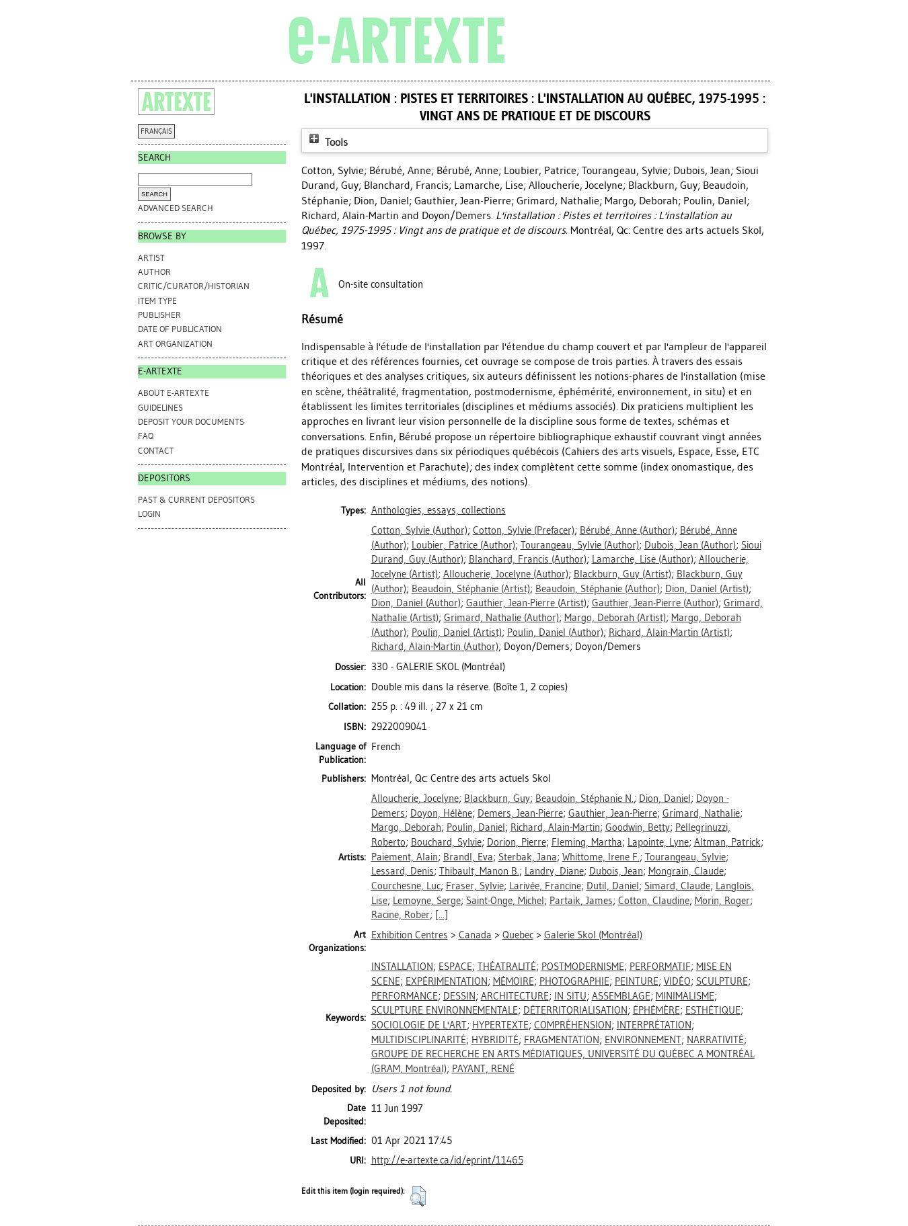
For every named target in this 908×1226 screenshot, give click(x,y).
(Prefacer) (523, 530)
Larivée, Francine (545, 886)
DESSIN (459, 996)
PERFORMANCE (404, 996)
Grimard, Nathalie (701, 813)
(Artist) (622, 574)
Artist (151, 258)
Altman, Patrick (727, 842)
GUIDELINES (160, 408)
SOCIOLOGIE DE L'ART (419, 1025)
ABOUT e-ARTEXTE (173, 393)
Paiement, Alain (404, 857)
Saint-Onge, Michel (505, 901)
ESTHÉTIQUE (713, 1010)
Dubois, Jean (616, 871)
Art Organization (175, 344)
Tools (327, 142)
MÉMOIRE (513, 981)
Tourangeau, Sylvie (685, 857)
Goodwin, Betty (637, 827)
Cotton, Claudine (653, 901)
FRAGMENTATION (561, 1040)
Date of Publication (180, 329)
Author (154, 272)
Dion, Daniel (665, 798)
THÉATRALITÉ (507, 967)
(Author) (419, 530)
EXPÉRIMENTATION (447, 981)
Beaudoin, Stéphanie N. (584, 798)
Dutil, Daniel (613, 886)
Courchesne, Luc (406, 886)
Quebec (517, 935)
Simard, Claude (677, 886)
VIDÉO (677, 981)
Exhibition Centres (409, 935)
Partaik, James (581, 901)
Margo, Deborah (406, 827)
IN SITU (570, 996)
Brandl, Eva (468, 857)
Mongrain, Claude (686, 871)
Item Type (157, 301)
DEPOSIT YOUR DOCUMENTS (191, 422)
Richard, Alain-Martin (555, 827)
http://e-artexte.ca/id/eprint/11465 (447, 1160)
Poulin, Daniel (476, 827)
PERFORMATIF (660, 967)
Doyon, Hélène (441, 813)
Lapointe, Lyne (658, 842)
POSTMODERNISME (582, 967)
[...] (441, 915)
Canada (475, 935)
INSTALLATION (402, 967)
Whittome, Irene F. (601, 857)
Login (149, 514)
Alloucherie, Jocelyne (415, 798)
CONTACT (156, 451)
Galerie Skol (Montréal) (593, 935)
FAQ (145, 436)
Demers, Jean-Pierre (520, 813)
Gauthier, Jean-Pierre (612, 813)
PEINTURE (636, 981)
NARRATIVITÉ (715, 1040)
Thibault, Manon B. (479, 871)
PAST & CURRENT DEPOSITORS (196, 500)
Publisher (159, 315)
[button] (418, 1196)
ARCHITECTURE (515, 996)
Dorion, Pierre (516, 842)
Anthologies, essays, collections (438, 510)
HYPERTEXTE (500, 1025)
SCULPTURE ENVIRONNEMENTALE (444, 1010)
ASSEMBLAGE (621, 996)
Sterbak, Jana (527, 857)
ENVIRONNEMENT (643, 1040)
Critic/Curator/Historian (194, 286)
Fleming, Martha (587, 842)
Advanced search (175, 208)
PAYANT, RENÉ (483, 1069)
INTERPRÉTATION (654, 1025)
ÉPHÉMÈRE (656, 1010)
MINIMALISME (685, 996)
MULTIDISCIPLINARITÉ (418, 1040)
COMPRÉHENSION (572, 1025)
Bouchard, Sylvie (446, 842)
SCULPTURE (722, 981)
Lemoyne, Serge (427, 901)
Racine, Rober (400, 915)
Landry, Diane (554, 871)
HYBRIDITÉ (495, 1040)
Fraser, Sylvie (475, 886)
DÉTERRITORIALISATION (575, 1010)
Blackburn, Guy (497, 798)
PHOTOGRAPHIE (574, 981)
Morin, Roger (722, 901)
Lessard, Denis (402, 871)
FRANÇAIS (156, 131)
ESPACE (455, 967)
